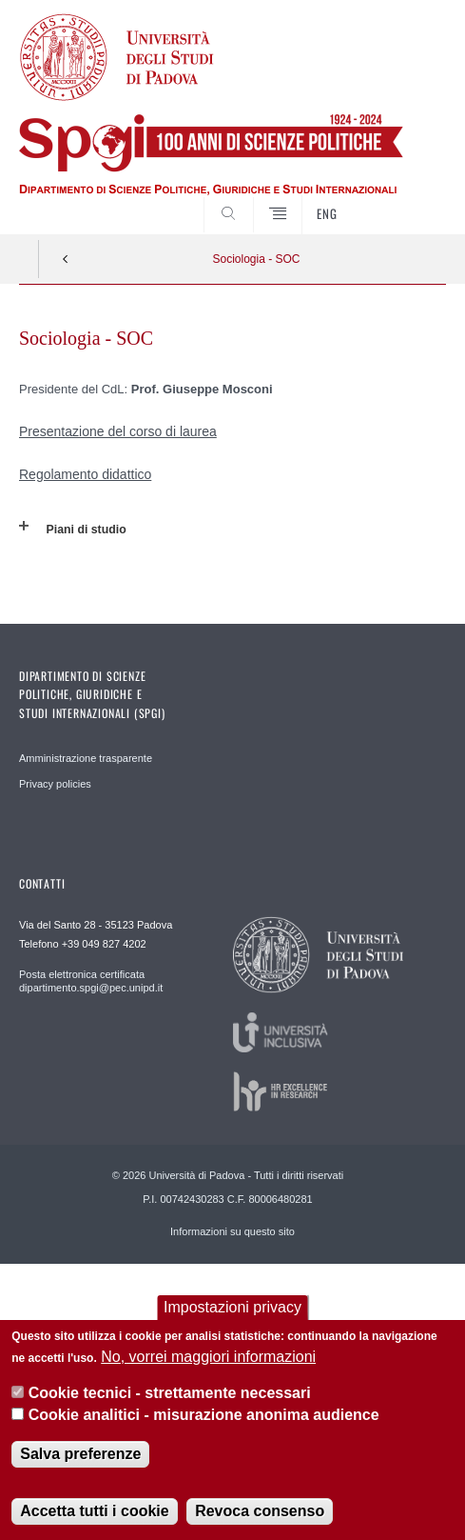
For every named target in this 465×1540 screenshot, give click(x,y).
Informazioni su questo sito (232, 1231)
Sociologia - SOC (256, 259)
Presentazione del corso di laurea (118, 431)
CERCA (413, 199)
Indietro (66, 259)
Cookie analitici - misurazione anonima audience (204, 1415)
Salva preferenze (80, 1454)
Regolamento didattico (85, 474)
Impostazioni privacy (232, 1307)
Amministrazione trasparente (85, 758)
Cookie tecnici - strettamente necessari (170, 1393)
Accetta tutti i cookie (94, 1511)
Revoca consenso (259, 1511)
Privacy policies (55, 784)
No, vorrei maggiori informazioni (208, 1357)
